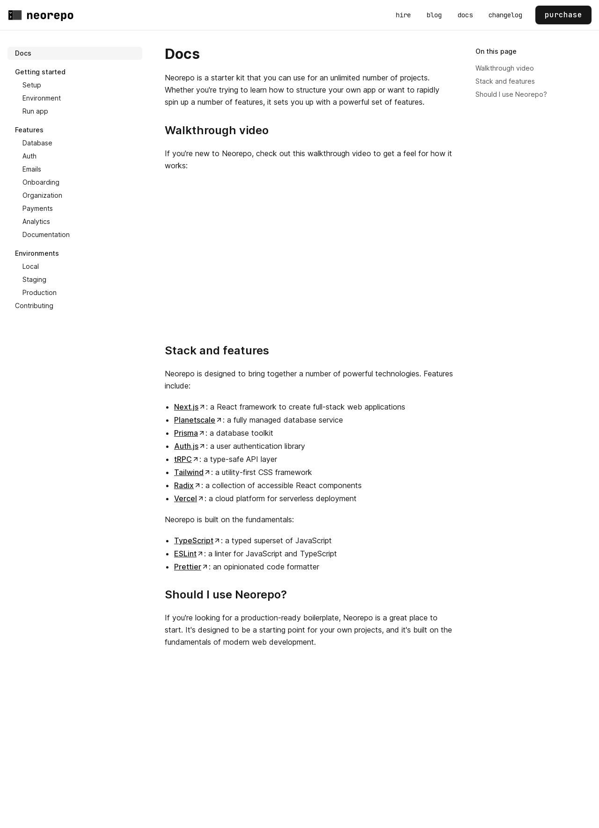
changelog (505, 15)
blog (434, 15)
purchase (563, 15)
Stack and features (505, 81)
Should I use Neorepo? (511, 94)
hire (403, 15)
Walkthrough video (504, 68)
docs (465, 15)
